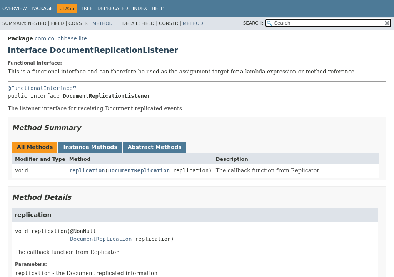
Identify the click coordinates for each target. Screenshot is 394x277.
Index (140, 8)
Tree (87, 8)
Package (42, 8)
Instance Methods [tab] (90, 147)
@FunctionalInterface (40, 88)
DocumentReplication (139, 170)
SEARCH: (253, 23)
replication (87, 170)
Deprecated (112, 8)
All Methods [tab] (35, 147)
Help (158, 8)
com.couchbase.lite (61, 38)
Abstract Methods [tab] (155, 147)
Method (102, 23)
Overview (14, 8)
